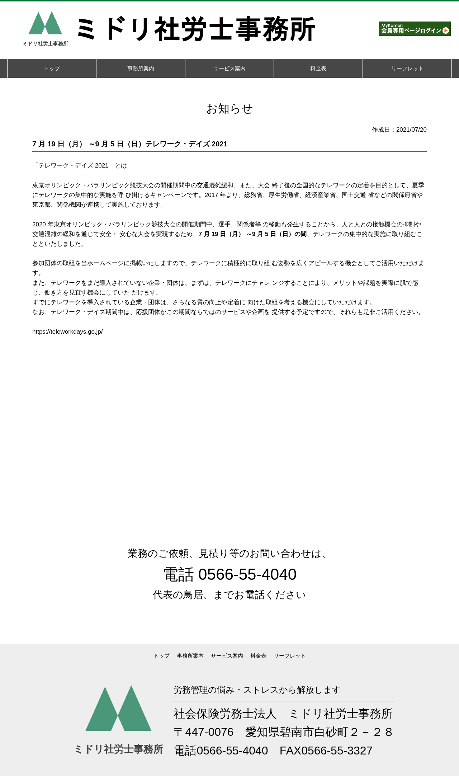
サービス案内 (227, 656)
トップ (161, 656)
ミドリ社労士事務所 (340, 713)
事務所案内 (190, 656)
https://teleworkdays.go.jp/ (67, 331)
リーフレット (290, 656)
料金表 (258, 656)
